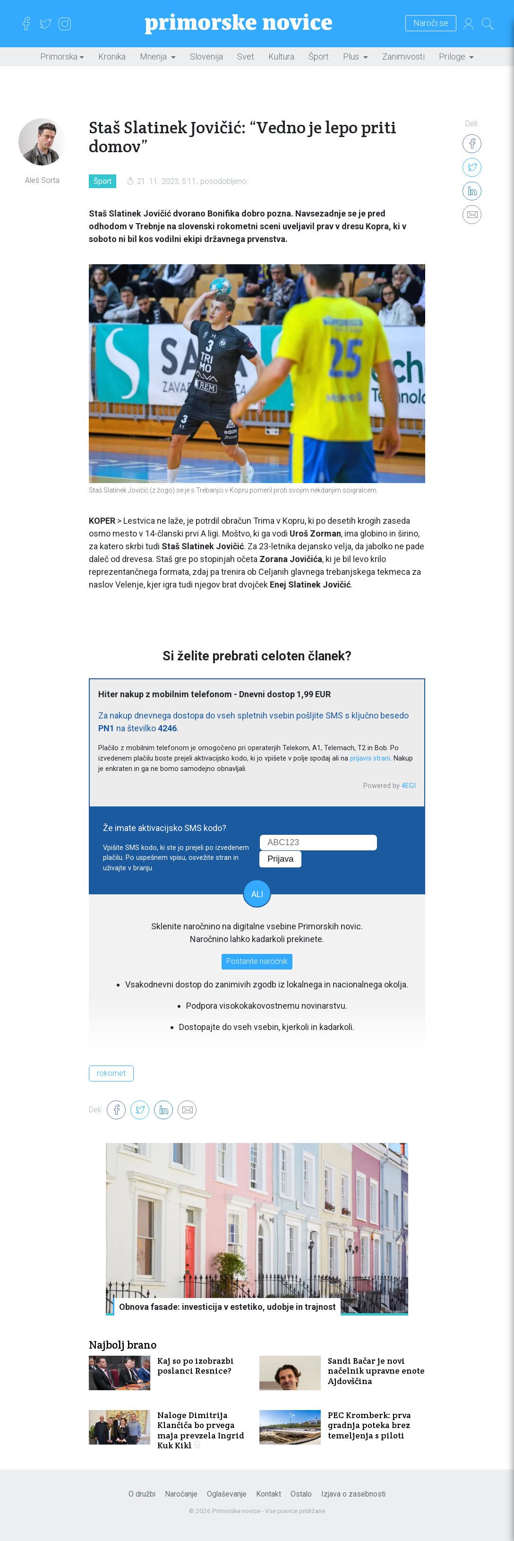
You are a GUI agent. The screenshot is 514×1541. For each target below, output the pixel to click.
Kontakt (268, 1493)
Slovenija (206, 56)
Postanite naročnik (257, 961)
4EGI (409, 786)
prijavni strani (370, 758)
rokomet (111, 1073)
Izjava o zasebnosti (353, 1493)
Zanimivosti (403, 56)
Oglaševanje (227, 1493)
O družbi (141, 1493)
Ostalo (301, 1493)
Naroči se (430, 23)
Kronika (112, 56)
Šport (318, 56)
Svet (245, 56)
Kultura (281, 56)
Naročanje (181, 1493)
